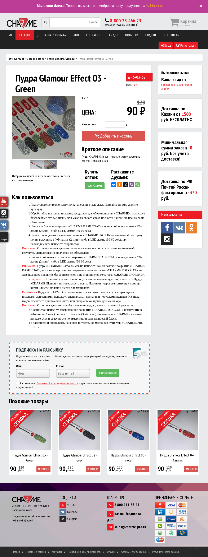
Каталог (25, 35)
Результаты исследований (166, 552)
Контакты (93, 35)
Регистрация (186, 45)
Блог (76, 35)
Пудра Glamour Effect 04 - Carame (178, 458)
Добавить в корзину (113, 136)
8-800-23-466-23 (125, 20)
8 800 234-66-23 (126, 504)
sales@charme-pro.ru (130, 526)
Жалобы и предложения (133, 552)
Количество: (89, 124)
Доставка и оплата (51, 35)
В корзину (43, 468)
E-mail (60, 366)
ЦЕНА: (89, 112)
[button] (71, 100)
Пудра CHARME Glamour (61, 59)
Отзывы (111, 552)
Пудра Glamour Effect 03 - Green (30, 458)
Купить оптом (95, 186)
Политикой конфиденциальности (57, 383)
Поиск (93, 22)
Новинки (131, 35)
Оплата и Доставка (36, 552)
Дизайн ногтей (35, 59)
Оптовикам (171, 35)
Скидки (113, 35)
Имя (19, 366)
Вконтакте (68, 512)
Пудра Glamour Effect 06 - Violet (128, 458)
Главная (16, 552)
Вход (166, 45)
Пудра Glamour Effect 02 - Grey (79, 458)
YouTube (67, 505)
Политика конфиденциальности (84, 552)
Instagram (68, 519)
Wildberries (155, 6)
